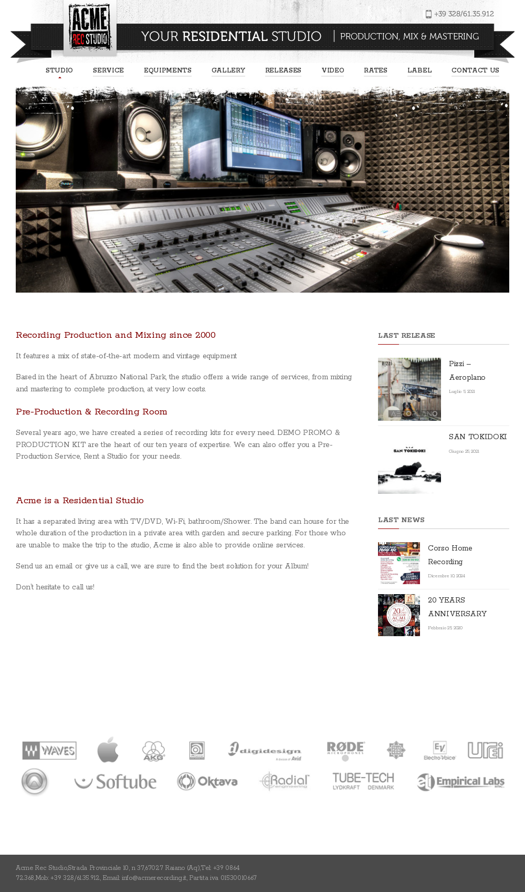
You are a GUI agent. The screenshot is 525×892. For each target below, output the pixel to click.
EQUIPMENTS (168, 71)
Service (108, 71)
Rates (375, 71)
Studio (59, 71)
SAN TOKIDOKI (478, 437)
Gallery (228, 71)
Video (332, 71)
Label (419, 71)
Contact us (475, 71)
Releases (283, 71)
